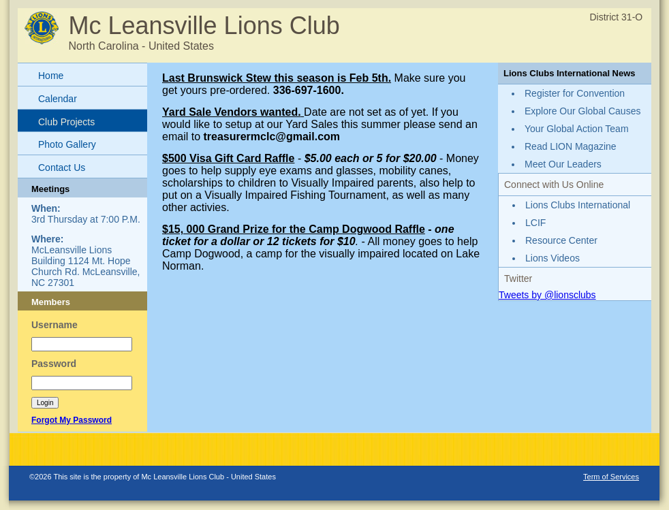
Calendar (57, 98)
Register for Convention (575, 93)
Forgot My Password (71, 420)
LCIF (535, 222)
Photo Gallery (67, 144)
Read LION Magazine (571, 146)
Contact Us (61, 167)
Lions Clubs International (577, 205)
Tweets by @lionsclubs (547, 294)
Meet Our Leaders (563, 164)
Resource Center (561, 240)
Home (50, 75)
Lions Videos (552, 258)
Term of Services (611, 477)
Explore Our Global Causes (582, 111)
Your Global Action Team (577, 128)
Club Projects (66, 121)
